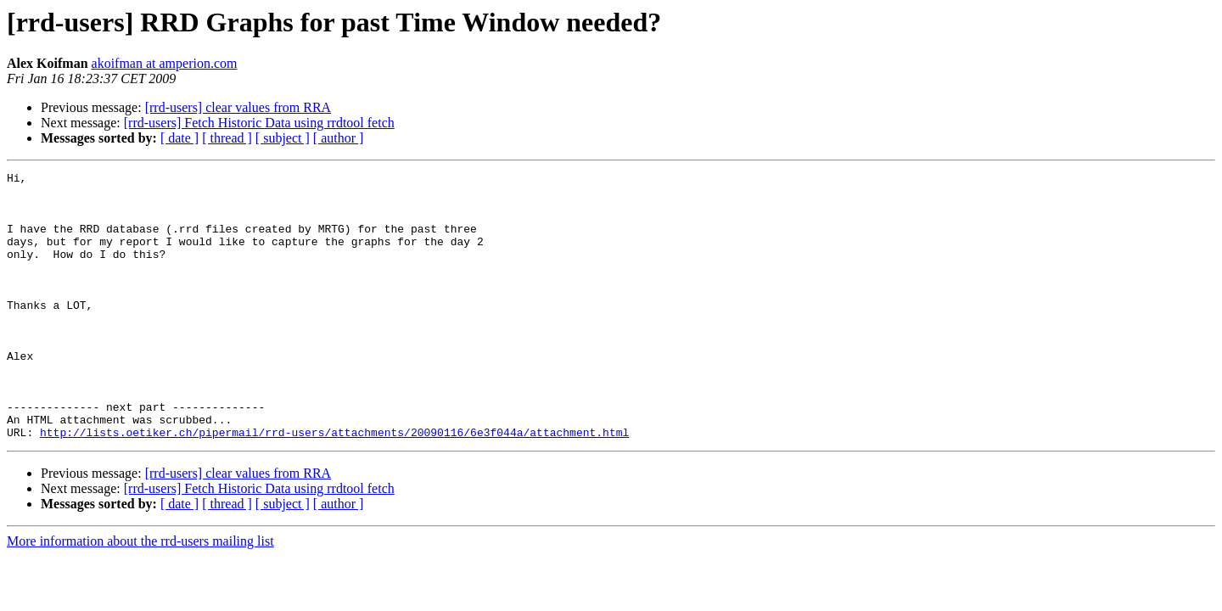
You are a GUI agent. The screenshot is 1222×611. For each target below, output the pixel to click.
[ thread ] (227, 138)
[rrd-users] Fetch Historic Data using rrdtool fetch (259, 122)
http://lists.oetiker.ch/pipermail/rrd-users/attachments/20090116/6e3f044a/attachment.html (334, 485)
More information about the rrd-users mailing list (140, 594)
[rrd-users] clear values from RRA (238, 107)
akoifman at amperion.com (165, 63)
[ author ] (338, 138)
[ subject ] (282, 138)
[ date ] (179, 138)
